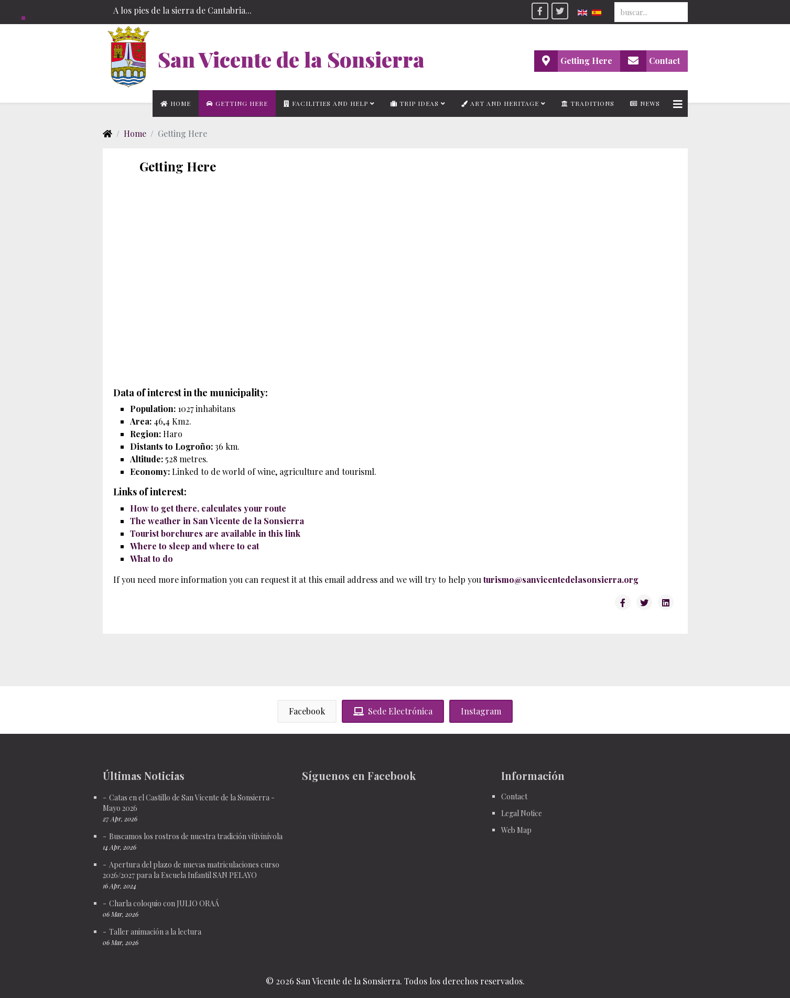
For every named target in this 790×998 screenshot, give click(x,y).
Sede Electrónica (392, 711)
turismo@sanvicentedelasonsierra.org (561, 579)
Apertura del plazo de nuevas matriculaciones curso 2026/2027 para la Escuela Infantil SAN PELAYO (191, 870)
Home (175, 103)
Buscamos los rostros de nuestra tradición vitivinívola (196, 836)
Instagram (481, 711)
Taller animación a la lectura (155, 932)
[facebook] (540, 11)
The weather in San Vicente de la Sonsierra (217, 520)
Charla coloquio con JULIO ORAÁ (164, 903)
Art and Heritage (500, 103)
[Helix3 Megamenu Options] (678, 103)
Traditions (587, 103)
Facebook (307, 711)
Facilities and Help (326, 103)
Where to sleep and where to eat (194, 545)
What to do (151, 558)
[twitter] (559, 11)
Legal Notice (521, 813)
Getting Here (237, 103)
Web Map (516, 830)
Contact (514, 796)
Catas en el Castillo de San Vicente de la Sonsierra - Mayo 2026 (189, 803)
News (645, 103)
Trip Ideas (415, 103)
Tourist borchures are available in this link (215, 533)
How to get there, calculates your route (208, 508)
